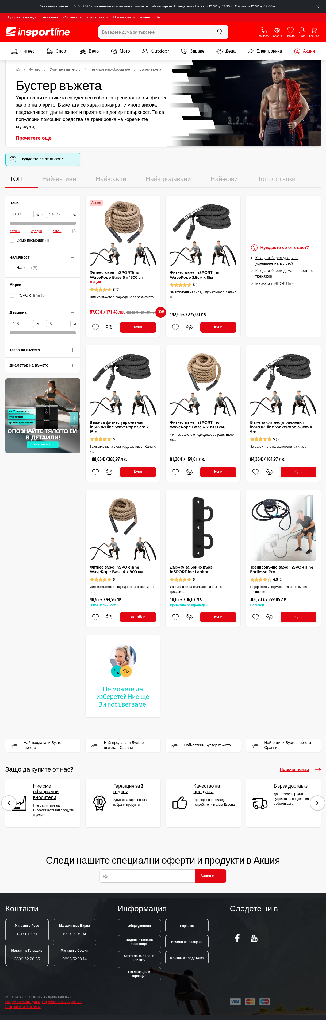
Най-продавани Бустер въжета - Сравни (116, 745)
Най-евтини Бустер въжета (200, 745)
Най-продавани (168, 179)
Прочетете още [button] (34, 138)
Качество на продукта (207, 789)
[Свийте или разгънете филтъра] (73, 203)
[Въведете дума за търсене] (154, 32)
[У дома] (18, 69)
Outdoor (155, 51)
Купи (138, 327)
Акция (304, 51)
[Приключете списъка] (317, 6)
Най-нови (224, 179)
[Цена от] (22, 214)
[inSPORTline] (38, 32)
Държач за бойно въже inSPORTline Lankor (191, 569)
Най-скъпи (111, 179)
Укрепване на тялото (65, 69)
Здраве (193, 51)
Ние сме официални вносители (46, 792)
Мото (120, 51)
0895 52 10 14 (74, 954)
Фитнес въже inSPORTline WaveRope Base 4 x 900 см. (117, 569)
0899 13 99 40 (74, 930)
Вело (89, 51)
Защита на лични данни (23, 1002)
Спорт (57, 51)
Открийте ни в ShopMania (62, 1002)
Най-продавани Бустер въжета (36, 745)
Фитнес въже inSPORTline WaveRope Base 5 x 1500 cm (117, 277)
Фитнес (23, 51)
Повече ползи (300, 769)
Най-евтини (59, 179)
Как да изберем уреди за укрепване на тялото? (276, 260)
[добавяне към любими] (95, 327)
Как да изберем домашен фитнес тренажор (284, 273)
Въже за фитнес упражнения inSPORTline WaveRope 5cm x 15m (119, 427)
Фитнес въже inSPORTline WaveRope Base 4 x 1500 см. (197, 425)
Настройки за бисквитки (23, 1007)
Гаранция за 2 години (128, 789)
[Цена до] (58, 214)
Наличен (27, 267)
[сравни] (109, 327)
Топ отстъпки (277, 179)
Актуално (50, 17)
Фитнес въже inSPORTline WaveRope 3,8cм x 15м (194, 275)
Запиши (211, 875)
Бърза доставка (291, 786)
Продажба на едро (23, 17)
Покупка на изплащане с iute (136, 17)
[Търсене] (219, 32)
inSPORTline (31, 295)
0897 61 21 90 (27, 930)
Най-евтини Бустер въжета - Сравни (281, 745)
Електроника (264, 51)
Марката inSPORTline (274, 283)
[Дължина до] (58, 324)
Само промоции (33, 240)
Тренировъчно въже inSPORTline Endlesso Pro (281, 569)
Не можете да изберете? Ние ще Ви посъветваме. (123, 697)
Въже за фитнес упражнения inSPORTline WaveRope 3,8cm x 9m (281, 427)
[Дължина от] (22, 324)
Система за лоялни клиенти (85, 17)
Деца (226, 51)
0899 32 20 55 (27, 954)
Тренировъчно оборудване (110, 69)
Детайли (138, 616)
